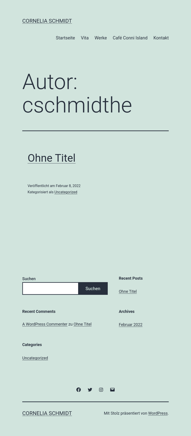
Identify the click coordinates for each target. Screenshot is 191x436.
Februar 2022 (130, 324)
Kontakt (161, 38)
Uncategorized (65, 192)
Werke (101, 38)
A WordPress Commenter (44, 324)
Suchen (29, 278)
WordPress (158, 413)
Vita (85, 38)
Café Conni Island (130, 38)
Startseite (65, 38)
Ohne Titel (52, 158)
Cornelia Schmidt (47, 21)
